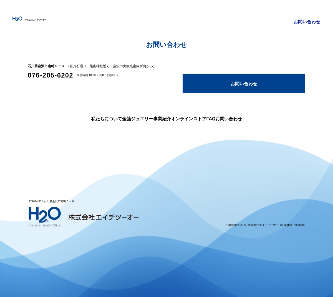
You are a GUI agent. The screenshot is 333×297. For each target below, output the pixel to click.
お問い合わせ (307, 11)
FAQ (278, 11)
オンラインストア (244, 11)
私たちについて (130, 11)
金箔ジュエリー (171, 11)
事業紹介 (207, 11)
